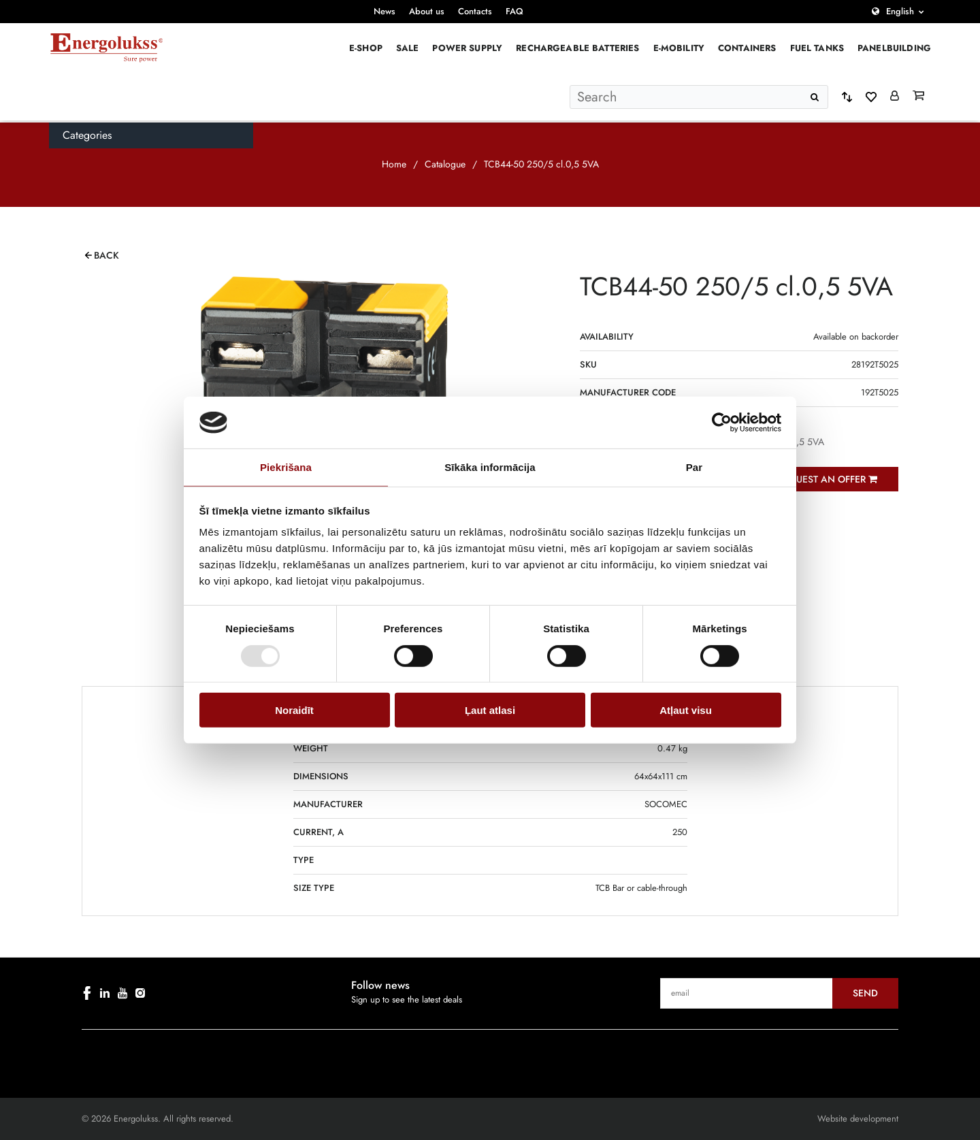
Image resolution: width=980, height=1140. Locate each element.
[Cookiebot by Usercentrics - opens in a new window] (721, 422)
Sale (407, 48)
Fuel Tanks (817, 48)
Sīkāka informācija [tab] (490, 467)
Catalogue (445, 164)
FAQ (514, 11)
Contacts (475, 11)
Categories (87, 135)
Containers (747, 48)
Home (394, 164)
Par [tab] (694, 467)
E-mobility (679, 48)
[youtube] (122, 993)
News (384, 11)
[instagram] (140, 993)
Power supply (467, 48)
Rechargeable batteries (577, 48)
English (900, 11)
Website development (857, 1118)
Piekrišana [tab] (286, 467)
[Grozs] (918, 97)
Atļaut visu (685, 710)
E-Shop (365, 48)
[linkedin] (104, 993)
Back (106, 255)
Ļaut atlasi (490, 710)
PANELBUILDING (894, 48)
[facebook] (87, 993)
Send (865, 993)
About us (426, 11)
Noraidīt (294, 710)
